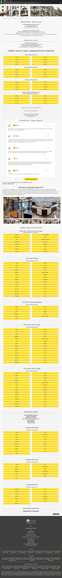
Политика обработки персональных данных (31, 543)
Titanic (17, 432)
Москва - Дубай (50, 567)
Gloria (45, 441)
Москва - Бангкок (20, 567)
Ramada (16, 493)
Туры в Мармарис (17, 557)
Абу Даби (45, 274)
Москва (16, 234)
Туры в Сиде (32, 560)
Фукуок (45, 291)
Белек (17, 265)
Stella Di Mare (45, 466)
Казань (45, 237)
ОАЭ (17, 274)
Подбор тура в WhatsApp (31, 545)
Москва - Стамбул (44, 568)
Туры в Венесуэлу (22, 552)
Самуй (16, 284)
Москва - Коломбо (6, 568)
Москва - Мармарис (6, 567)
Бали (45, 362)
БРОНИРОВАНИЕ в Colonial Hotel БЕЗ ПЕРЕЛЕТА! (31, 107)
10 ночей (45, 59)
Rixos (45, 432)
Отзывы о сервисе (31, 541)
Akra (45, 451)
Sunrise (16, 466)
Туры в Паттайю (19, 559)
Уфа (17, 239)
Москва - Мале (25, 568)
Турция (16, 262)
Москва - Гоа (16, 568)
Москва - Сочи (5, 565)
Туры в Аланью (5, 557)
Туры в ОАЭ (57, 552)
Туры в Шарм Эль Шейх (43, 557)
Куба (45, 293)
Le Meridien (45, 498)
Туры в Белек (10, 557)
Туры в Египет (23, 551)
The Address (16, 489)
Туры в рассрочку (31, 540)
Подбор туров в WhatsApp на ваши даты (31, 113)
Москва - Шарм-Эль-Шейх (29, 567)
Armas (17, 451)
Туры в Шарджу (57, 557)
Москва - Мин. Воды (41, 565)
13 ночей (16, 64)
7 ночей (16, 57)
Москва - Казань (32, 565)
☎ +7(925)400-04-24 (35, 45)
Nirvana (16, 434)
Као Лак (16, 286)
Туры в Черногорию (49, 552)
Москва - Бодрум (56, 565)
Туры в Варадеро (47, 559)
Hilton (45, 476)
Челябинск (45, 251)
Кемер (45, 265)
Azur (17, 478)
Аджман (45, 277)
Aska (45, 448)
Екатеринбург (16, 237)
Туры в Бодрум (29, 557)
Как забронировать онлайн (30, 538)
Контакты (31, 530)
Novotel (16, 473)
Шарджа (16, 279)
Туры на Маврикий (56, 551)
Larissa (45, 436)
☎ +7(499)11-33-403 (27, 45)
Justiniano (17, 441)
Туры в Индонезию (39, 552)
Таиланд (16, 281)
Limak (17, 436)
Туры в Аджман (5, 559)
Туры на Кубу (35, 551)
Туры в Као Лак (26, 559)
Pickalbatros (45, 471)
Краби (45, 284)
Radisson (16, 471)
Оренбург (45, 244)
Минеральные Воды (45, 239)
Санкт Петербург (45, 234)
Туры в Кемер (23, 557)
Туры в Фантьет (32, 559)
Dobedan (16, 444)
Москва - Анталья (48, 565)
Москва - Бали (35, 568)
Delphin (45, 444)
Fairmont (16, 503)
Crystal (16, 446)
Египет (45, 270)
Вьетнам (16, 288)
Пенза (17, 246)
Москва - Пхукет (37, 567)
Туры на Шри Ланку (29, 551)
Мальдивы (17, 362)
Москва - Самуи (44, 567)
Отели (7, 0)
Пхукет (45, 286)
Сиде (17, 267)
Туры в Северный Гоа (55, 559)
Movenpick (45, 473)
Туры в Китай (5, 552)
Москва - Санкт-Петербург (14, 565)
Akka (17, 453)
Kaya (45, 439)
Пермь (45, 246)
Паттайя (45, 281)
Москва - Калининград (24, 565)
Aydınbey (16, 448)
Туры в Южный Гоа (12, 560)
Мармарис (17, 270)
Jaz (16, 476)
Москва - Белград (55, 568)
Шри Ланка (17, 293)
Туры (5, 0)
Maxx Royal (45, 434)
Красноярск (45, 241)
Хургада (16, 272)
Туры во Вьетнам (13, 552)
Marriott (16, 498)
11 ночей (16, 61)
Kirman (16, 439)
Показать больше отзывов (31, 179)
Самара (16, 248)
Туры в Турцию (11, 551)
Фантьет (16, 291)
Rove (45, 491)
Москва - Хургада (13, 567)
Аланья (45, 262)
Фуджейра (45, 279)
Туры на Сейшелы (49, 551)
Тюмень (16, 251)
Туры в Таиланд (17, 551)
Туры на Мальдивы (42, 551)
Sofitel (45, 489)
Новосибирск (16, 241)
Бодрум (45, 267)
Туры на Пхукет (12, 559)
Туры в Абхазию (5, 551)
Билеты (11, 0)
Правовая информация (31, 542)
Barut (45, 446)
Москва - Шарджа (56, 567)
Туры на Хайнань (39, 559)
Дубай (17, 277)
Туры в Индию (30, 552)
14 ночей (45, 64)
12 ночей (45, 61)
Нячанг (45, 288)
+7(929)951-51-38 (31, 116)
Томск (45, 248)
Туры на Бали (51, 560)
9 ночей (16, 59)
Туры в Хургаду (36, 557)
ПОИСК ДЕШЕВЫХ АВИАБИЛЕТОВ (31, 110)
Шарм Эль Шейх (45, 272)
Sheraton (16, 491)
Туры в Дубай (51, 557)
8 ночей (45, 57)
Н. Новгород (16, 244)
